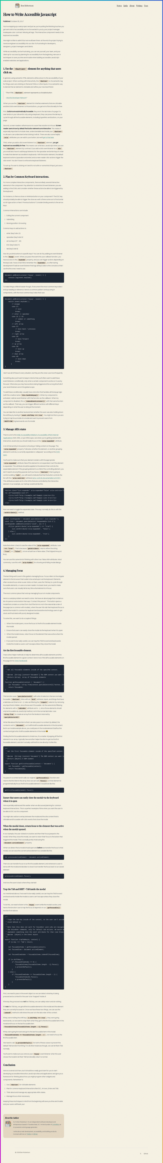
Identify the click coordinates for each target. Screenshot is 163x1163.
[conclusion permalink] (2, 1064)
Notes (119, 5)
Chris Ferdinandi (21, 661)
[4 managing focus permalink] (2, 570)
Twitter (29, 1134)
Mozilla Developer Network (16, 98)
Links (125, 5)
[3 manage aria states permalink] (2, 428)
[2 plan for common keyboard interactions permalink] (2, 176)
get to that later (48, 137)
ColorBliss (55, 1124)
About (132, 5)
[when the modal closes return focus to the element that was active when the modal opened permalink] (2, 825)
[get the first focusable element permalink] (2, 649)
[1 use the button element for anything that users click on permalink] (2, 68)
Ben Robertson (25, 1152)
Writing (139, 5)
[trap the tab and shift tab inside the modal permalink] (2, 888)
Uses (146, 5)
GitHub (35, 1134)
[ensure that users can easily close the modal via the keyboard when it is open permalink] (2, 797)
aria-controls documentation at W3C (46, 478)
